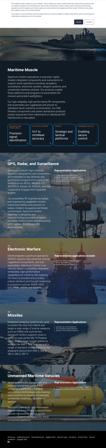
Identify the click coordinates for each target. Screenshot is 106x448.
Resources (11, 437)
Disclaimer (72, 437)
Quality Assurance (23, 437)
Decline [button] (89, 22)
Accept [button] (78, 22)
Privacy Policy (82, 437)
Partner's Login (62, 437)
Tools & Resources (37, 437)
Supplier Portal (50, 437)
